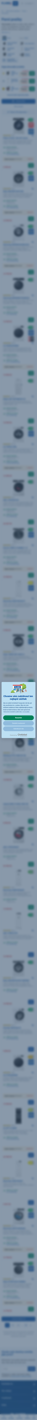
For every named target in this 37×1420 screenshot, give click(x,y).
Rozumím (18, 718)
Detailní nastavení (18, 723)
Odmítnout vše (18, 729)
